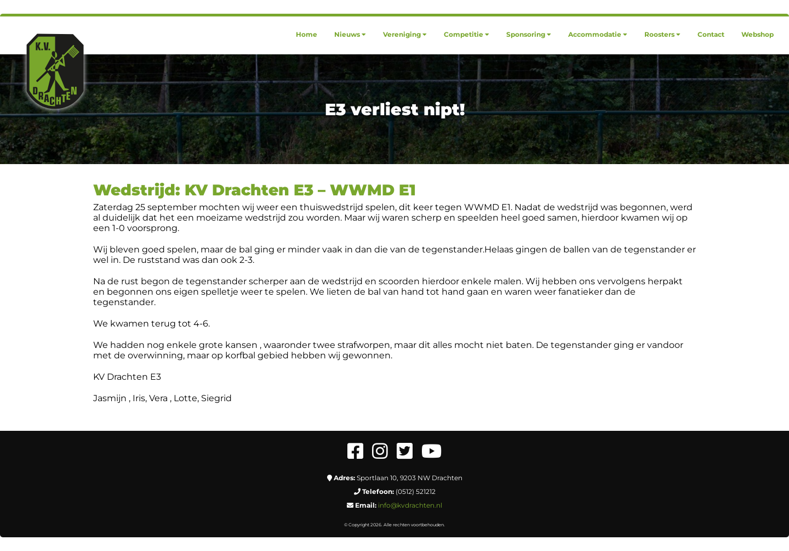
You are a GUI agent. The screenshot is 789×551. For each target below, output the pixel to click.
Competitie (466, 34)
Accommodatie (597, 34)
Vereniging (405, 34)
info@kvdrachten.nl (410, 505)
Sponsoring (528, 34)
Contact (710, 34)
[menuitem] (306, 34)
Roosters (662, 34)
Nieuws (350, 34)
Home (306, 34)
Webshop (757, 34)
